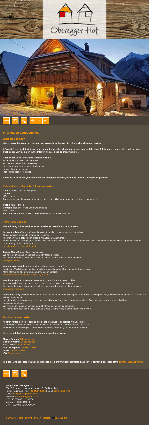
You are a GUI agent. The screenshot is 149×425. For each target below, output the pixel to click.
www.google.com (11, 260)
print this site (59, 418)
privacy (37, 418)
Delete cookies (26, 339)
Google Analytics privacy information (20, 246)
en (45, 120)
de (32, 120)
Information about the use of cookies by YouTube (26, 274)
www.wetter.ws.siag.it (13, 289)
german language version (131, 362)
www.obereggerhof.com (26, 396)
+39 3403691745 (62, 391)
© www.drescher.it (14, 418)
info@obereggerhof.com (25, 393)
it (39, 120)
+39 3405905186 (37, 391)
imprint (28, 418)
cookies (46, 418)
